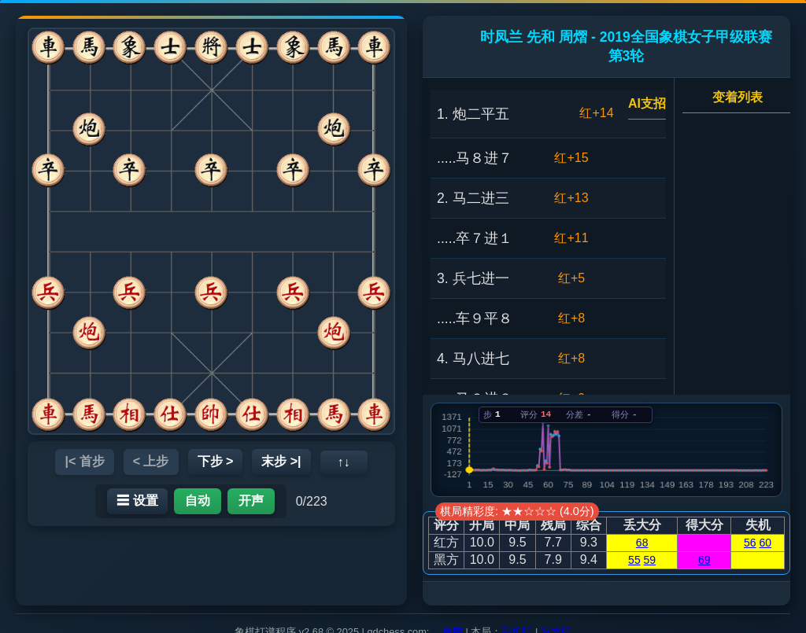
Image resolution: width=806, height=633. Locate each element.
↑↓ (344, 462)
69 (704, 560)
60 (766, 542)
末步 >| (281, 461)
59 (650, 560)
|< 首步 (84, 461)
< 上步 (151, 461)
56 (750, 542)
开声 (251, 500)
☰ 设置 (136, 500)
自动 (197, 500)
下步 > (216, 461)
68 (642, 542)
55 (634, 560)
